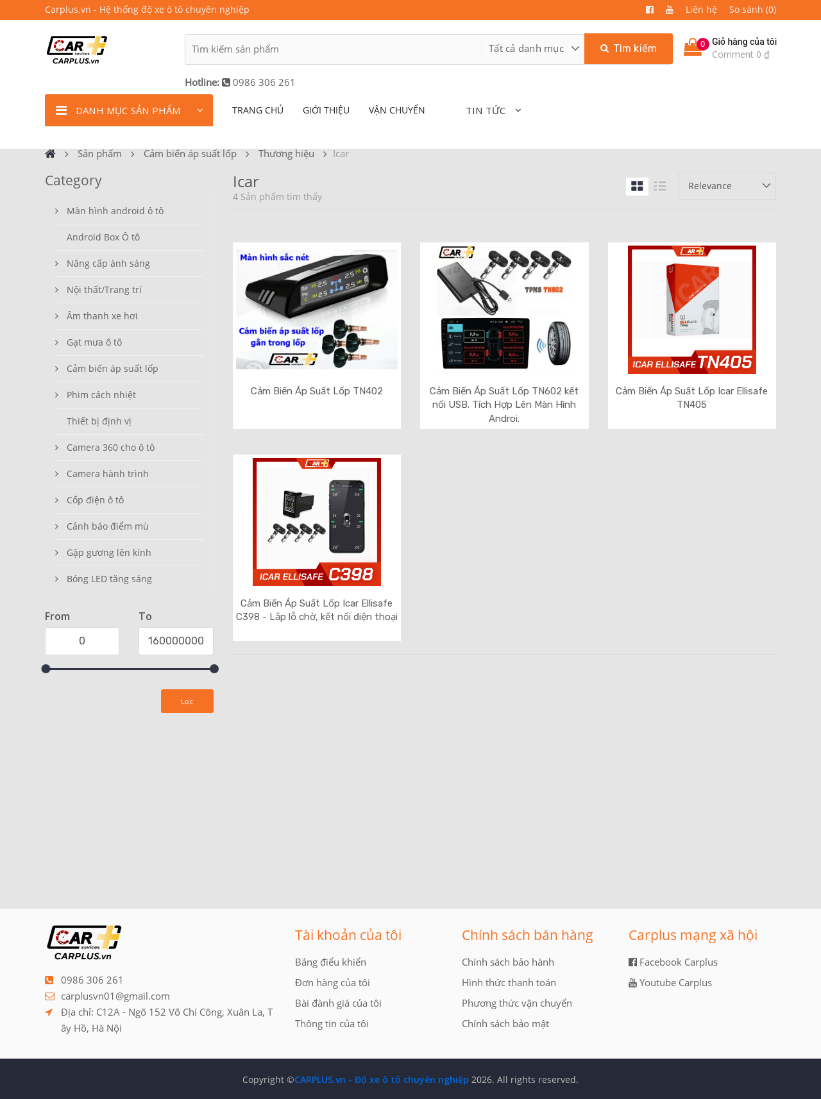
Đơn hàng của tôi (332, 982)
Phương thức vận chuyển (517, 1002)
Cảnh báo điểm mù (108, 526)
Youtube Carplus (670, 982)
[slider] (45, 668)
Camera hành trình (108, 473)
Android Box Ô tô (103, 237)
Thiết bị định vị (99, 421)
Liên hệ (701, 9)
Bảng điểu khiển (330, 961)
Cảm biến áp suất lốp (190, 153)
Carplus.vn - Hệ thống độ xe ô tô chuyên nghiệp (147, 9)
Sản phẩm (100, 153)
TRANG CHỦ (258, 110)
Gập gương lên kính (109, 552)
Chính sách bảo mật (505, 1023)
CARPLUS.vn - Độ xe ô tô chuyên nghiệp (381, 1079)
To (145, 616)
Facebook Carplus (673, 961)
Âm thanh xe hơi (102, 316)
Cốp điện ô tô (95, 500)
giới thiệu (326, 110)
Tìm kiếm (628, 48)
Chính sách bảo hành (508, 961)
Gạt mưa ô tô (94, 342)
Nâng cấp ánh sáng (108, 263)
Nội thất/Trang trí (104, 289)
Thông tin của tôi (332, 1023)
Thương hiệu (286, 153)
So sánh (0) (752, 9)
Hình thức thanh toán (509, 982)
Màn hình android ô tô (115, 211)
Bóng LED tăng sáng (109, 579)
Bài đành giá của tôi (338, 1002)
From (57, 616)
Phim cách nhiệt (101, 395)
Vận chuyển (397, 110)
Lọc (187, 701)
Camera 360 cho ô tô (111, 447)
